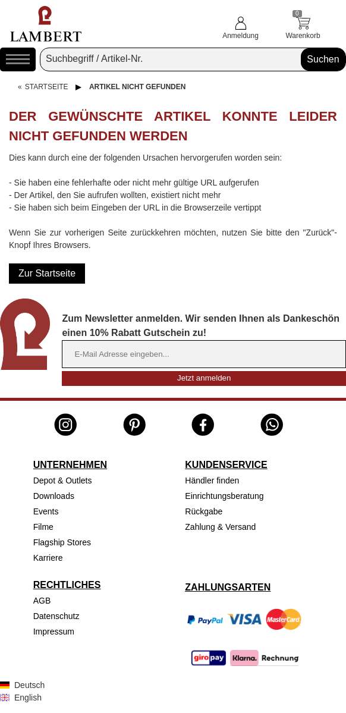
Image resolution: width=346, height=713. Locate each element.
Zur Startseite (47, 273)
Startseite (46, 87)
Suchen (323, 59)
